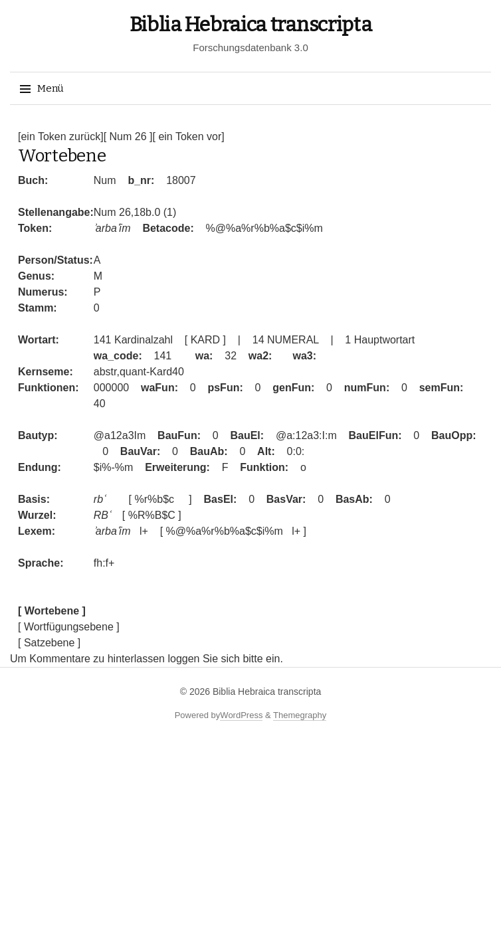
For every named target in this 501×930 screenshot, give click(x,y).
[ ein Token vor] (188, 136)
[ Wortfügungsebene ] (69, 626)
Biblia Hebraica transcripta (251, 25)
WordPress (241, 715)
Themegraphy (299, 715)
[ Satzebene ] (49, 642)
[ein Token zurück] (61, 136)
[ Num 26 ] (128, 136)
